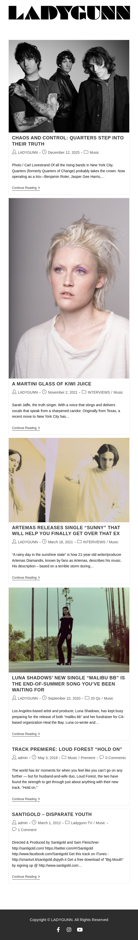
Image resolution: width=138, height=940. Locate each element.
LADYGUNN (28, 152)
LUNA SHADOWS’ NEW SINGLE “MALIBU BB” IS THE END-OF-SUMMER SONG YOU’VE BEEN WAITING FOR (68, 683)
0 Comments (115, 758)
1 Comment (27, 830)
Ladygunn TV (81, 823)
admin (23, 758)
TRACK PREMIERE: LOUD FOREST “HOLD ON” (67, 749)
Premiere (88, 758)
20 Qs (95, 698)
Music (94, 152)
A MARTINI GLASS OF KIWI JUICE (52, 383)
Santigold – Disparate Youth (52, 814)
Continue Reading (26, 188)
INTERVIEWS (99, 392)
